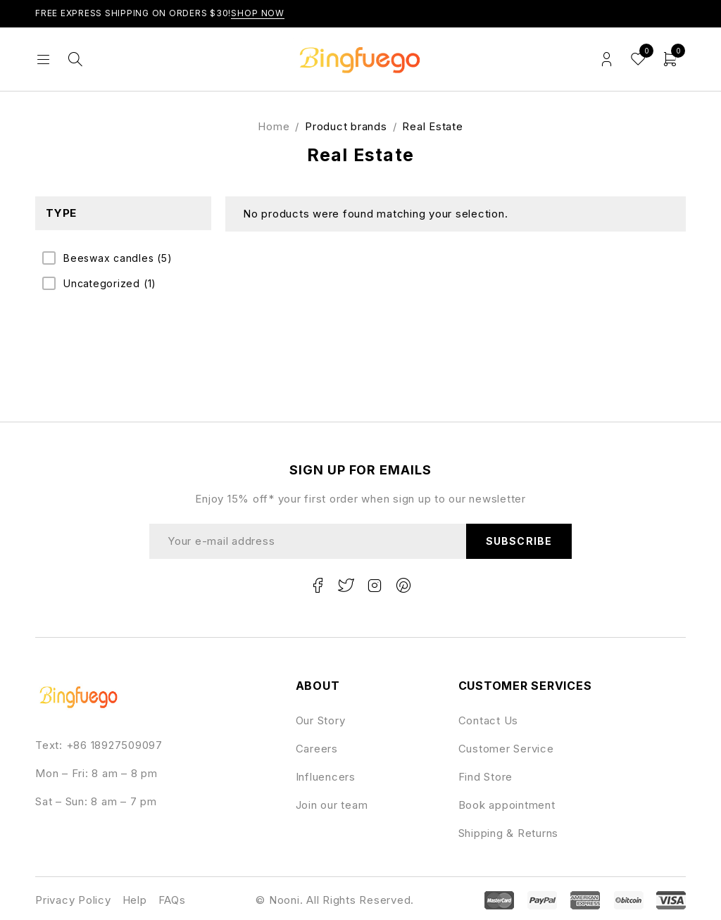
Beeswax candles (118, 258)
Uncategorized (109, 284)
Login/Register (606, 59)
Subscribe (518, 541)
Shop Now (257, 13)
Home (273, 126)
